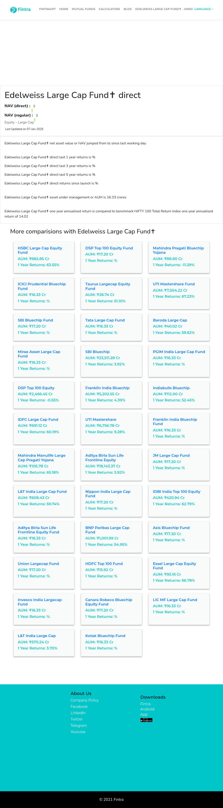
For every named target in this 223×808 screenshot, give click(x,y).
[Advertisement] (111, 50)
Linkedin (78, 713)
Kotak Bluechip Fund (105, 636)
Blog (128, 9)
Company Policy (85, 700)
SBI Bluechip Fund (35, 320)
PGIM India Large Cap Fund (179, 352)
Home (63, 9)
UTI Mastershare (100, 419)
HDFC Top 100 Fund (104, 563)
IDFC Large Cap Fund (38, 419)
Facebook (79, 707)
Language (202, 9)
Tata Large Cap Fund (105, 320)
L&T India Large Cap (37, 636)
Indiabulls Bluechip (171, 388)
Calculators (109, 9)
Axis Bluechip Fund (171, 528)
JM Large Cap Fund (171, 455)
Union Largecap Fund (38, 563)
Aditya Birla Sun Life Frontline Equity (104, 457)
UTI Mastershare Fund (174, 284)
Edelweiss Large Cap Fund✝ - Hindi (164, 9)
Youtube (78, 732)
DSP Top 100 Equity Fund (109, 248)
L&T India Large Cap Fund (42, 491)
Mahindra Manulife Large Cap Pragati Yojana (42, 457)
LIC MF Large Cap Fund (175, 600)
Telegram (79, 725)
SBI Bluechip (97, 352)
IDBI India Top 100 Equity (176, 491)
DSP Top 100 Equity (36, 388)
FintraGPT (47, 9)
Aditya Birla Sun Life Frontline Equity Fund (38, 530)
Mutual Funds (83, 9)
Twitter (77, 719)
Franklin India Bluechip (107, 388)
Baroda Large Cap (170, 320)
